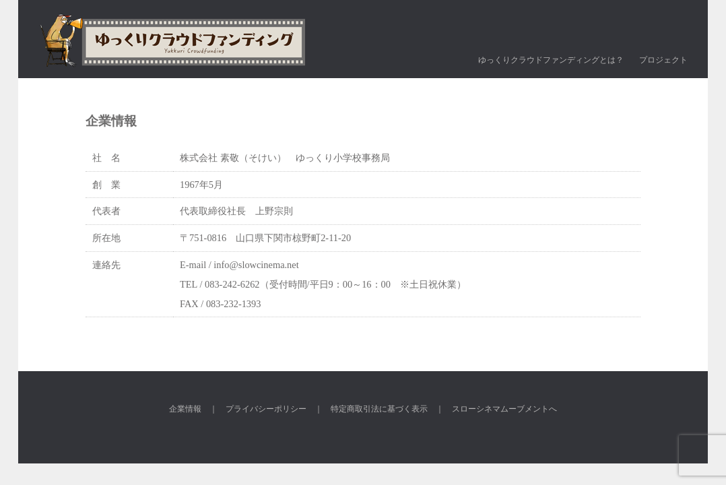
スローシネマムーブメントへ (504, 409)
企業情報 (185, 409)
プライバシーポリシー (266, 409)
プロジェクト (663, 60)
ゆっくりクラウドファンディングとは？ (551, 60)
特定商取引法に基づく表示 (379, 409)
